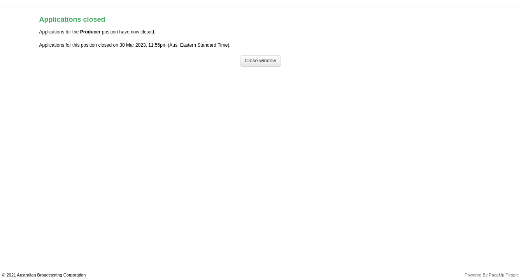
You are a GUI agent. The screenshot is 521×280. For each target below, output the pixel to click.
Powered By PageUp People (492, 275)
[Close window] (260, 60)
